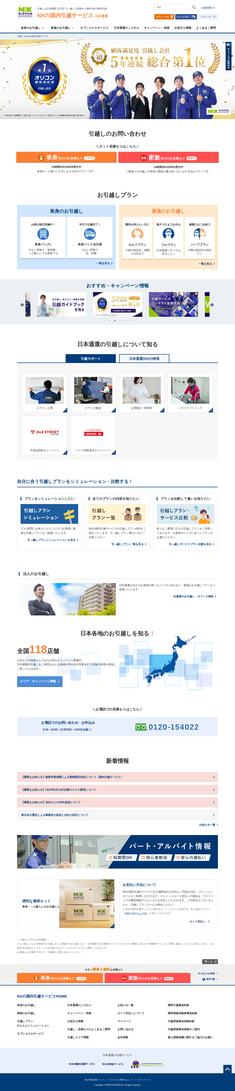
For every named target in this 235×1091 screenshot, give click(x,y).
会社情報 (123, 1037)
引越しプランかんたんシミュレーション (33, 1023)
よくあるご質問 (206, 27)
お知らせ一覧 (207, 824)
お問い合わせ (126, 1029)
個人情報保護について (95, 1080)
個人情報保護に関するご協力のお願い (190, 1037)
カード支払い (197, 921)
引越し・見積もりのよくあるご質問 (88, 1029)
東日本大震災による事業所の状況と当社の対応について (54, 815)
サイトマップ (144, 1080)
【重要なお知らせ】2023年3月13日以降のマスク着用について (58, 789)
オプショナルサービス (94, 27)
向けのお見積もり (66, 157)
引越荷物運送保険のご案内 (184, 1029)
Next (212, 305)
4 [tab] (120, 320)
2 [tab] (110, 320)
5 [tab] (125, 320)
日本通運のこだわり (126, 27)
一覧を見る (103, 263)
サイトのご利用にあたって (121, 1080)
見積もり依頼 (164, 16)
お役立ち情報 (182, 27)
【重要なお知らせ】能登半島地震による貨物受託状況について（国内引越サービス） (72, 777)
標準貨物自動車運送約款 (182, 1013)
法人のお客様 (186, 16)
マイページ (208, 16)
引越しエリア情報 (78, 1037)
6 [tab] (130, 320)
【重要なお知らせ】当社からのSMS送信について (51, 802)
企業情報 (206, 7)
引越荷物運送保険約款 (181, 1021)
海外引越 (208, 979)
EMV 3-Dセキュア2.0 (136, 913)
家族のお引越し (61, 27)
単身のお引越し (31, 27)
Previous (22, 305)
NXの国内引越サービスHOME (42, 996)
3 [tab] (115, 320)
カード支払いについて (131, 1013)
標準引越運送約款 (178, 1005)
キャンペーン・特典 (157, 27)
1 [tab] (105, 320)
